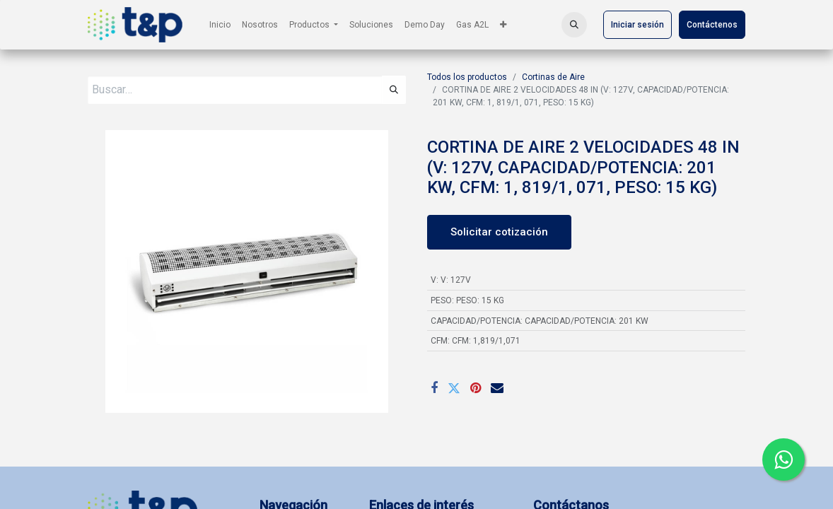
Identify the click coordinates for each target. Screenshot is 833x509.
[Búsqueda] (394, 90)
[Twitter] (454, 388)
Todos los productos (467, 77)
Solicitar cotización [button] (499, 232)
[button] (574, 24)
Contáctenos (712, 25)
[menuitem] (220, 25)
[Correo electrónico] (497, 388)
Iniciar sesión (637, 25)
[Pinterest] (475, 388)
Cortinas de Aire (553, 77)
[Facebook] (434, 388)
